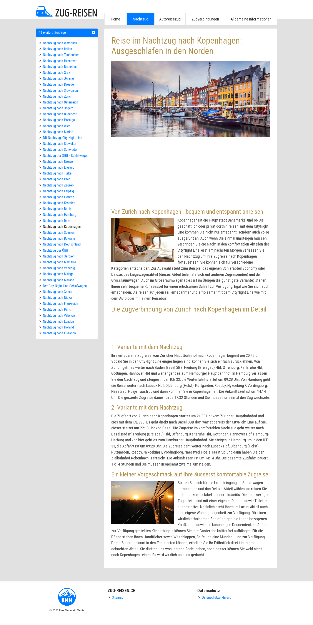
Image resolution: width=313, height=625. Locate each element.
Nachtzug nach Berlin (57, 209)
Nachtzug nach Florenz (58, 197)
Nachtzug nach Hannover (60, 61)
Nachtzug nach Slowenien (60, 90)
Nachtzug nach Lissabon (59, 333)
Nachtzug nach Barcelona (60, 67)
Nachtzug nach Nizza (57, 298)
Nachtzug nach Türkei (57, 173)
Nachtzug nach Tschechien (61, 55)
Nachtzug (140, 19)
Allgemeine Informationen (251, 19)
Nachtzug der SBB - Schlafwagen (65, 156)
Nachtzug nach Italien (57, 49)
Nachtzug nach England (58, 167)
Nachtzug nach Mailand (58, 280)
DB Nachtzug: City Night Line (62, 138)
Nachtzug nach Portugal (59, 120)
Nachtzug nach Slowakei (59, 144)
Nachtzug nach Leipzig (58, 191)
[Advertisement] (190, 172)
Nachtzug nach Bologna (59, 238)
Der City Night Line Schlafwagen (65, 286)
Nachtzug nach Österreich (60, 102)
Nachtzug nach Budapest (60, 114)
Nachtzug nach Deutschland (62, 244)
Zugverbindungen (205, 19)
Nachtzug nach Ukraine (58, 78)
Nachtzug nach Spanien (59, 232)
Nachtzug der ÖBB (55, 250)
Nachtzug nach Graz (56, 73)
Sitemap (117, 597)
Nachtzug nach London (58, 321)
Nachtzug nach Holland (58, 327)
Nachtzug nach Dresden (59, 84)
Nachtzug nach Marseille (59, 262)
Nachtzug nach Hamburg (59, 215)
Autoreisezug (170, 19)
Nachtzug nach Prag (56, 179)
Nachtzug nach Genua (57, 292)
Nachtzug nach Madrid (58, 132)
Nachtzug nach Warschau (60, 43)
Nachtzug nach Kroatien (59, 203)
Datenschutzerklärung (216, 597)
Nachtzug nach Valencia (59, 315)
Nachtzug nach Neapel (58, 161)
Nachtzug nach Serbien (58, 256)
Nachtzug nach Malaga (58, 274)
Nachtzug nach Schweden (60, 149)
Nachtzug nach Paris (57, 309)
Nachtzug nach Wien (56, 126)
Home (115, 19)
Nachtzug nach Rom (56, 221)
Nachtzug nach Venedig (59, 268)
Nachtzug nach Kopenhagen (62, 227)
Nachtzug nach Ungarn (58, 108)
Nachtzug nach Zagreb (58, 185)
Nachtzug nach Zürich (57, 96)
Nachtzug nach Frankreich (60, 303)
